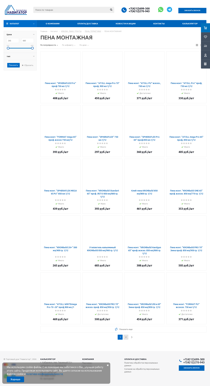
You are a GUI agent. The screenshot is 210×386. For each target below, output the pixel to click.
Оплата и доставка (135, 359)
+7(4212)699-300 (139, 8)
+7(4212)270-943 (139, 11)
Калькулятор (189, 23)
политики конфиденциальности (44, 374)
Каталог (14, 23)
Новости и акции (126, 23)
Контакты (159, 23)
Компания (88, 359)
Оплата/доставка (87, 23)
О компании (53, 23)
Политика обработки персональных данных (141, 364)
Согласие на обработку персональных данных (142, 370)
